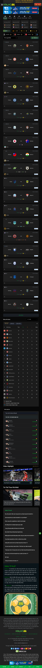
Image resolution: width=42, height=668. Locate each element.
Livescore (21, 666)
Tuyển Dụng (23, 636)
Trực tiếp (4, 666)
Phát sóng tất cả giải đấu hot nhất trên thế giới (15, 521)
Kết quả (38, 666)
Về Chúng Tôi (7, 634)
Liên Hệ (17, 636)
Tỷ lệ (29, 666)
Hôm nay (33, 31)
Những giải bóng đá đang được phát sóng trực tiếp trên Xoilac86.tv (19, 535)
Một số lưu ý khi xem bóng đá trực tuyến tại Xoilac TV (16, 553)
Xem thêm (21, 315)
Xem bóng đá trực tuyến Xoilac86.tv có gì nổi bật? (16, 517)
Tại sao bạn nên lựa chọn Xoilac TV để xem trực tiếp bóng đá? (18, 546)
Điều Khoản (24, 634)
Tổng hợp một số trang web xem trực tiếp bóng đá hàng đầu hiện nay (20, 549)
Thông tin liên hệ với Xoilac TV (11, 560)
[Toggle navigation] (2, 5)
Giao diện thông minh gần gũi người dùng (13, 531)
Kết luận (7, 557)
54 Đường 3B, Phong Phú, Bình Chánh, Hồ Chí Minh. (22, 638)
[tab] (5, 17)
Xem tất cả (35, 466)
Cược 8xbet (38, 4)
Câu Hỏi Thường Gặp (32, 634)
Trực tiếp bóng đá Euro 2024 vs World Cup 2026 (15, 539)
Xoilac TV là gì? (8, 510)
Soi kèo (12, 666)
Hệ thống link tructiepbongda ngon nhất (14, 524)
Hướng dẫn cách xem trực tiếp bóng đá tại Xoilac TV (16, 542)
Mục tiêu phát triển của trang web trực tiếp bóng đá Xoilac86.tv (19, 513)
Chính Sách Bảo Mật (16, 634)
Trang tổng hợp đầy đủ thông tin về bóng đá (14, 528)
